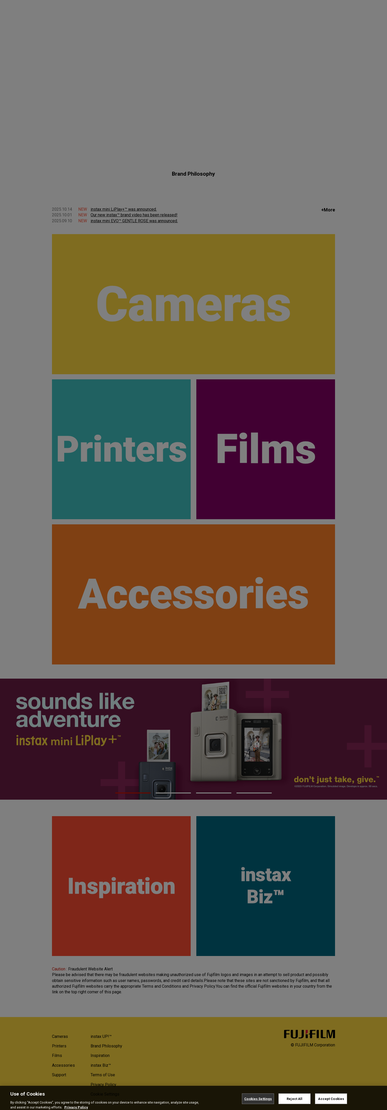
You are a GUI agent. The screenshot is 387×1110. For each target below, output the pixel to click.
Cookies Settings (258, 1102)
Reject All (294, 1102)
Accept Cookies (331, 1102)
